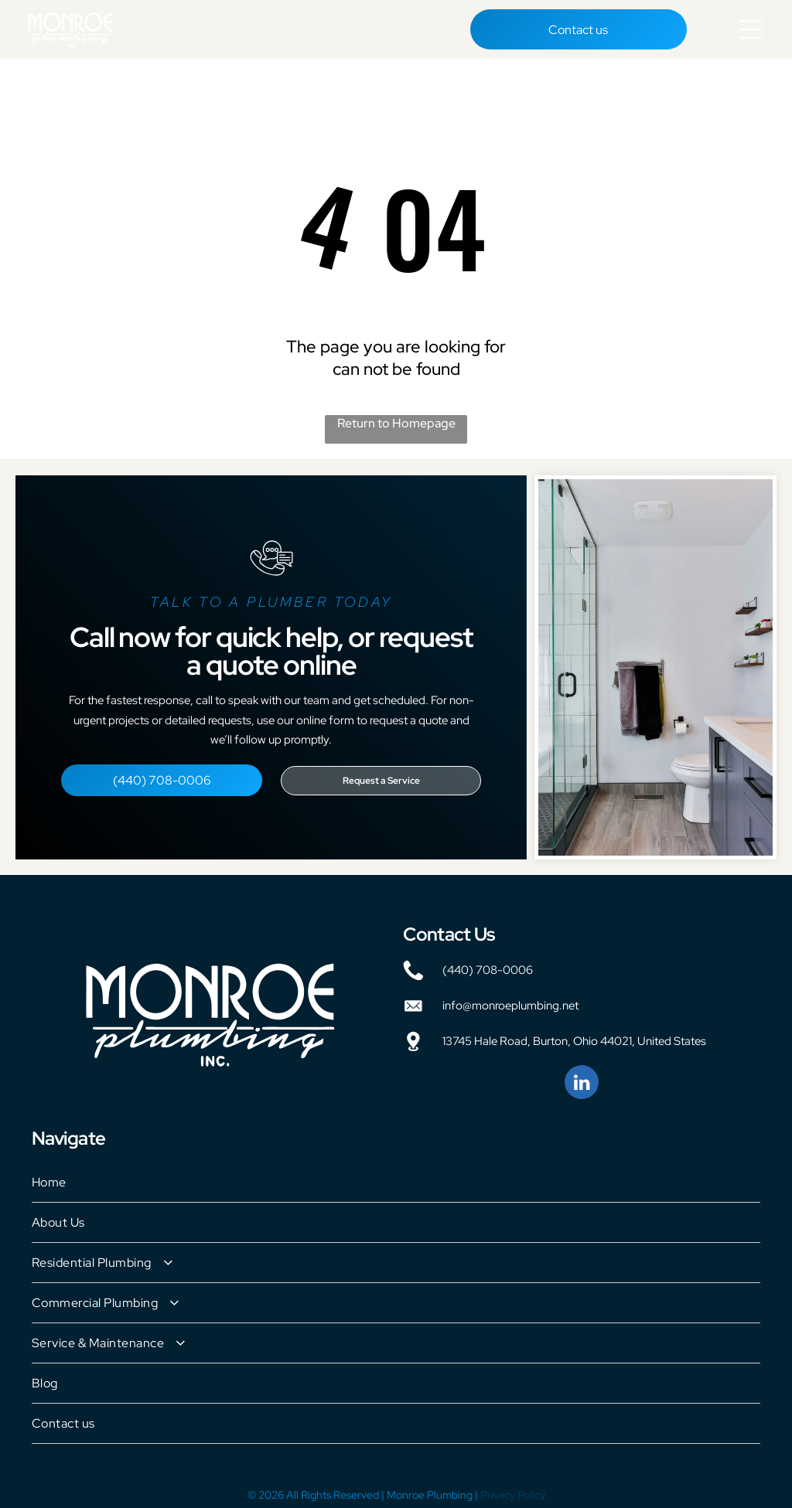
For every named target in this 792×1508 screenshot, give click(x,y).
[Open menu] (751, 26)
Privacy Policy (512, 1489)
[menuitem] (396, 1176)
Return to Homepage (396, 417)
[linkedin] (582, 1078)
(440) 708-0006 (487, 964)
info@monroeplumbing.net (510, 999)
